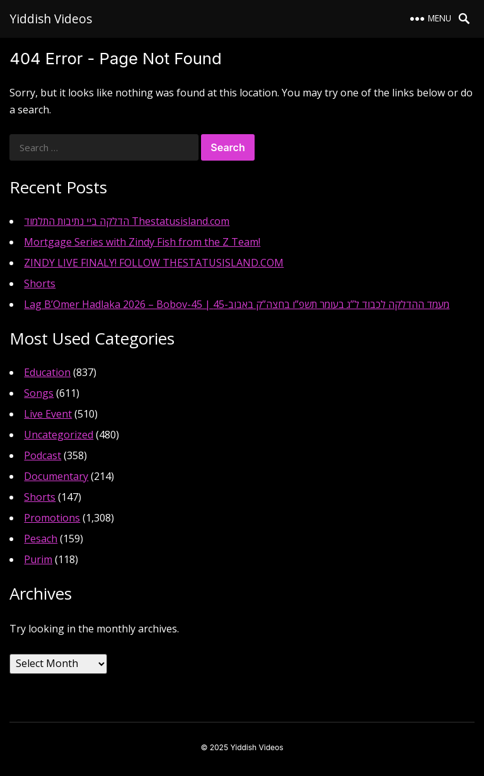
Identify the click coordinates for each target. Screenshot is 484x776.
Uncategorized (58, 435)
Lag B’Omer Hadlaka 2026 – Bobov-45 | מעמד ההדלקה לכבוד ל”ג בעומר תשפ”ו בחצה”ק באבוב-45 (236, 304)
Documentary (56, 476)
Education (47, 372)
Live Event (48, 414)
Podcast (42, 455)
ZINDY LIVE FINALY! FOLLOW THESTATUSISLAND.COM (154, 263)
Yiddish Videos (50, 18)
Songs (39, 393)
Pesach (40, 538)
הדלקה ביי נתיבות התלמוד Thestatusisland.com (126, 221)
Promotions (52, 518)
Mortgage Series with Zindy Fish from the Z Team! (142, 242)
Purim (38, 559)
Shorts (39, 283)
